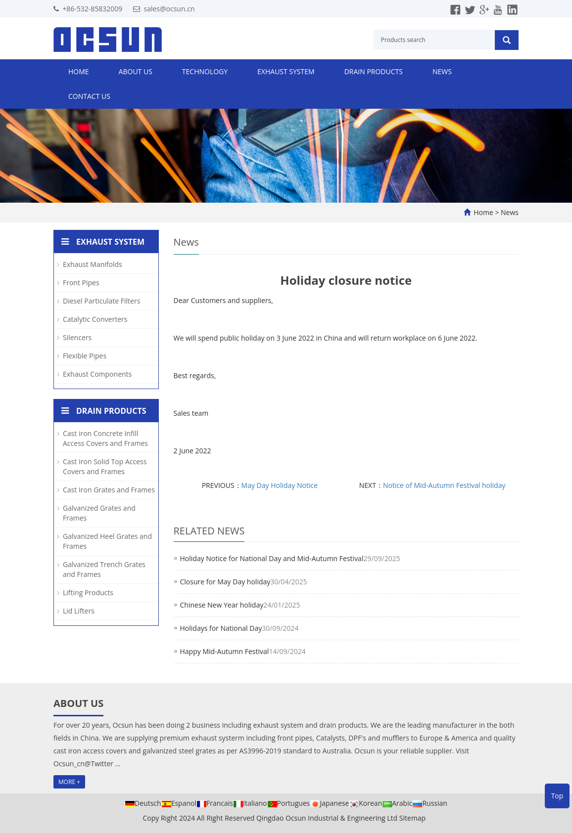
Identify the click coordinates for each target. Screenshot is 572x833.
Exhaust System (286, 71)
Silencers (77, 337)
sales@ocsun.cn (168, 8)
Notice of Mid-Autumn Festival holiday (444, 485)
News (442, 71)
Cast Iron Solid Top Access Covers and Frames (104, 466)
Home (78, 71)
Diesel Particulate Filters (101, 301)
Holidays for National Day (221, 628)
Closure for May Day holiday (225, 581)
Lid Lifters (79, 610)
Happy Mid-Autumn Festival (224, 651)
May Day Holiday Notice (279, 485)
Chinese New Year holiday (222, 605)
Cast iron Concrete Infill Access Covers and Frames (105, 438)
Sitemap (412, 818)
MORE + (69, 782)
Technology (205, 71)
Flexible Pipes (84, 355)
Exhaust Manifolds (92, 264)
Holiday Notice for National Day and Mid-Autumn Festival (272, 558)
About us (135, 71)
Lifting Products (88, 592)
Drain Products (373, 71)
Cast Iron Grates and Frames (109, 489)
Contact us (89, 96)
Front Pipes (81, 282)
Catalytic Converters (95, 319)
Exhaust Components (97, 374)
